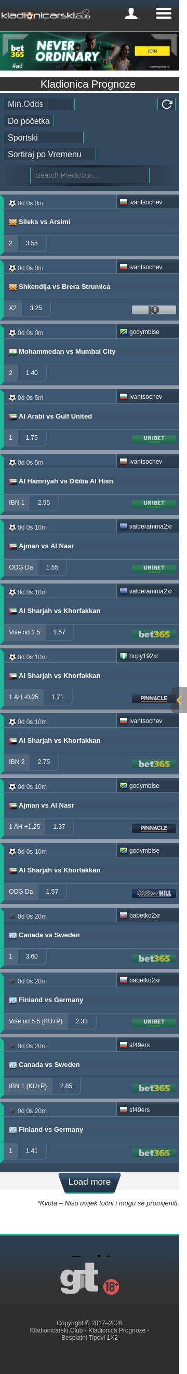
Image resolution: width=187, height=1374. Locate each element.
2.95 (44, 502)
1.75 (31, 437)
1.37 (59, 826)
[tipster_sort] (50, 154)
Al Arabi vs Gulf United (50, 416)
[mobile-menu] (131, 13)
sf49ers (134, 1045)
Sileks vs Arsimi (39, 222)
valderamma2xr (145, 526)
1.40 (31, 373)
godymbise (139, 332)
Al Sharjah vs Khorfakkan (54, 611)
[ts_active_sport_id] (44, 137)
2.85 (66, 1086)
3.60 (31, 956)
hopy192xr (138, 656)
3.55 (31, 243)
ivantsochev (140, 202)
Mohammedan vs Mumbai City (61, 351)
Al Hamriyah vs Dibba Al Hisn (60, 481)
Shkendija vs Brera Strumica (59, 287)
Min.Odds (25, 104)
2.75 (44, 762)
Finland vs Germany (45, 1000)
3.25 (36, 308)
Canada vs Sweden (44, 935)
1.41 (31, 1151)
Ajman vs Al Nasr (41, 546)
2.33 (82, 1021)
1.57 (59, 632)
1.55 (52, 567)
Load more (90, 1182)
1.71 (57, 697)
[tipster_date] (29, 121)
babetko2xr (139, 915)
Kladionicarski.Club (56, 1330)
